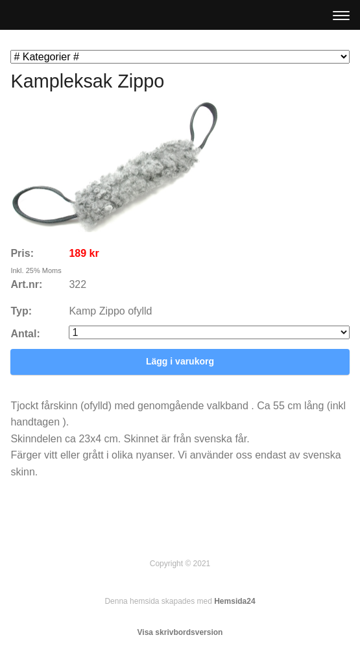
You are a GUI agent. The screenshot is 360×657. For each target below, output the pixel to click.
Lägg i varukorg (180, 361)
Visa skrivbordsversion (180, 632)
